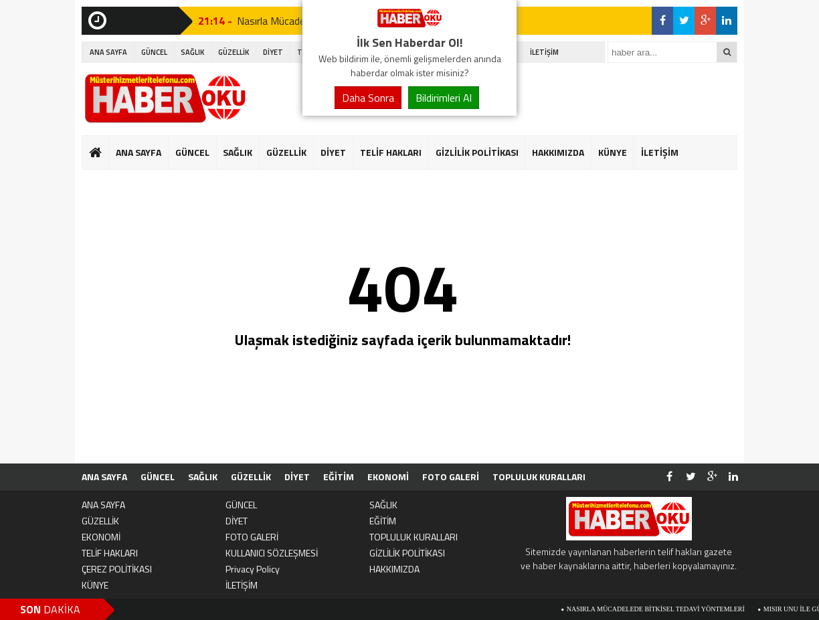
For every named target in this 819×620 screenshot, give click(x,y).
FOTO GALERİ (450, 477)
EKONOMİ (388, 477)
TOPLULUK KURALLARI (538, 477)
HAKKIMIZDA (558, 152)
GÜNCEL (154, 52)
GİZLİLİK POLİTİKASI (477, 152)
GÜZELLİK (233, 52)
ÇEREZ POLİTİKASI (117, 569)
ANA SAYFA (108, 52)
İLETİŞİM (544, 52)
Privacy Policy (252, 569)
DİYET (273, 52)
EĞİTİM (338, 477)
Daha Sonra (368, 98)
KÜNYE (612, 152)
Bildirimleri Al (444, 98)
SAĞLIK (192, 52)
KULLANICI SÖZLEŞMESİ (271, 553)
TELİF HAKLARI (391, 152)
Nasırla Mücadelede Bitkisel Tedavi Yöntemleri (659, 609)
